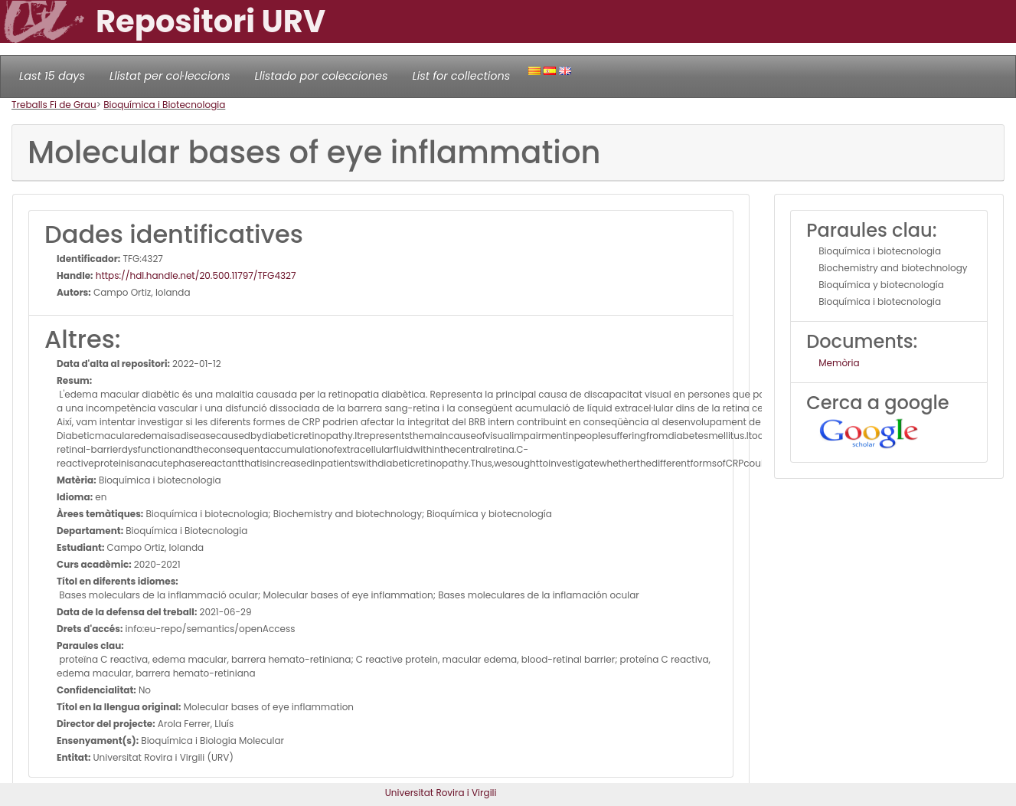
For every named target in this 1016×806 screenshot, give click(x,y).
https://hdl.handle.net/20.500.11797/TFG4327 (194, 275)
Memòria (838, 362)
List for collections (461, 76)
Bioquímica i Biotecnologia (164, 104)
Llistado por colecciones (321, 76)
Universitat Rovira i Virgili (441, 792)
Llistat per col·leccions (169, 76)
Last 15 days (52, 76)
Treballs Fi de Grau (53, 104)
